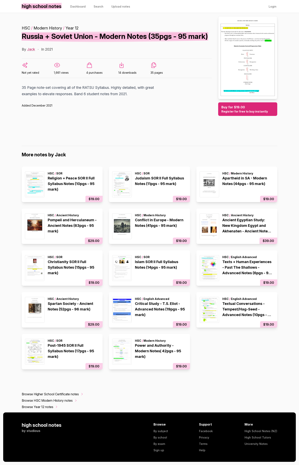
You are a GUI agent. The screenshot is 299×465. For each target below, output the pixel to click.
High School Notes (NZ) (261, 431)
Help (202, 450)
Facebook (206, 431)
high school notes (41, 425)
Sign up (158, 450)
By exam (159, 443)
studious (33, 431)
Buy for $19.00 (247, 109)
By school (160, 437)
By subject (160, 431)
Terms (203, 443)
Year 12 (71, 28)
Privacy (204, 437)
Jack (31, 49)
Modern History (48, 28)
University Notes (256, 443)
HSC (26, 28)
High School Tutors (258, 437)
